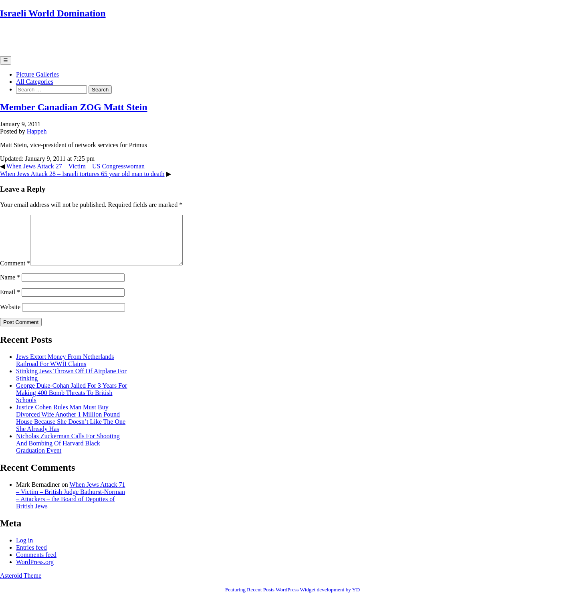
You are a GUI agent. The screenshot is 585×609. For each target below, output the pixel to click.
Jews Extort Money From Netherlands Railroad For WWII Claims (65, 370)
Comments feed (36, 564)
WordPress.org (35, 571)
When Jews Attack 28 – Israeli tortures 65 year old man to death (82, 173)
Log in (24, 549)
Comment (15, 272)
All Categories (34, 81)
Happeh (37, 131)
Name (10, 286)
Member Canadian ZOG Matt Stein (73, 107)
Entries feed (31, 557)
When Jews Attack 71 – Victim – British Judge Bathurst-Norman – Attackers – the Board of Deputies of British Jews (70, 505)
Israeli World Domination (53, 13)
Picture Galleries (37, 74)
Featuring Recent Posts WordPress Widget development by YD (292, 599)
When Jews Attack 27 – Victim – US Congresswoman (75, 166)
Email (10, 301)
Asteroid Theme (20, 585)
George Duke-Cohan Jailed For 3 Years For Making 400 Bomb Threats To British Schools (71, 402)
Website (10, 316)
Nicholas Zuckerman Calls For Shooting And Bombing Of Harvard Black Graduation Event (68, 452)
